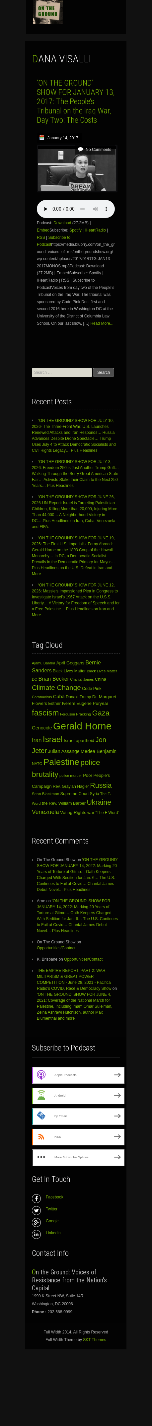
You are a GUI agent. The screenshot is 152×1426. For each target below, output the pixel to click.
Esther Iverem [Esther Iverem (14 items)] (61, 703)
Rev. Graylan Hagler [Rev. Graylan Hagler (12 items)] (71, 786)
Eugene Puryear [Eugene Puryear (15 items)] (92, 703)
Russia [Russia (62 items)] (101, 785)
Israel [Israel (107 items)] (53, 739)
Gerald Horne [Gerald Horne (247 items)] (82, 725)
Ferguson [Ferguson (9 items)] (67, 714)
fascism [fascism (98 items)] (45, 712)
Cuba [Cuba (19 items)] (59, 696)
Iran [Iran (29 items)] (36, 740)
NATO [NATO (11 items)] (37, 763)
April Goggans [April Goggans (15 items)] (70, 662)
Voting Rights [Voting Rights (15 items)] (73, 812)
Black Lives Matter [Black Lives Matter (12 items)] (69, 671)
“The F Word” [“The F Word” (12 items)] (107, 812)
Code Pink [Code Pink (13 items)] (91, 688)
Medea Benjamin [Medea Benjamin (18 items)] (98, 751)
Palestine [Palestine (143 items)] (61, 762)
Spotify (75, 230)
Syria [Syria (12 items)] (94, 793)
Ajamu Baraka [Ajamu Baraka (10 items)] (43, 663)
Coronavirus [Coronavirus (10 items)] (42, 697)
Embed (43, 230)
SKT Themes (94, 1339)
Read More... (101, 323)
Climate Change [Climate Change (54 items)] (56, 687)
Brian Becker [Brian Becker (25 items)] (53, 679)
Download (62, 223)
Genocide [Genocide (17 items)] (42, 727)
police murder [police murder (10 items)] (70, 776)
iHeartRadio (95, 230)
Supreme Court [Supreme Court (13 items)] (74, 793)
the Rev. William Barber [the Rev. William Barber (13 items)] (64, 803)
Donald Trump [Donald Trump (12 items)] (78, 697)
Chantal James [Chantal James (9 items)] (82, 679)
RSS (41, 237)
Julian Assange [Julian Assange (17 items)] (64, 751)
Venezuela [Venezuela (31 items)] (45, 812)
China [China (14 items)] (100, 679)
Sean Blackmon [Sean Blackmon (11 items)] (45, 793)
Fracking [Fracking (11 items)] (83, 714)
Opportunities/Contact (56, 948)
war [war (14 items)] (90, 812)
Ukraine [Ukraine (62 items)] (99, 802)
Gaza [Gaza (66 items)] (101, 713)
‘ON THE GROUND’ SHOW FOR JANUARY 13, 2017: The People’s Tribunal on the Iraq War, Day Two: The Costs (75, 101)
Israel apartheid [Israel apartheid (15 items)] (79, 740)
